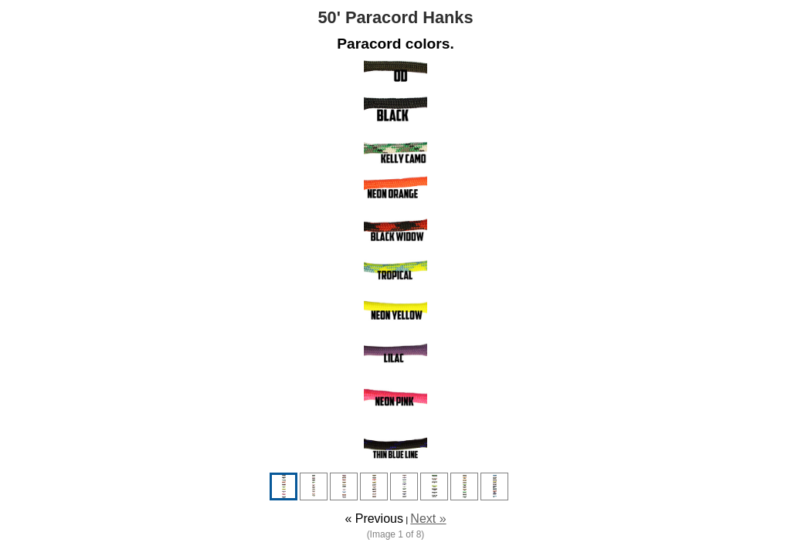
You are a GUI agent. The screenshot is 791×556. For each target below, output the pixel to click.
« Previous (374, 518)
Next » (428, 518)
